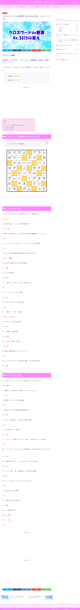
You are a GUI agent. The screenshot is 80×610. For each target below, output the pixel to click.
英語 (68, 31)
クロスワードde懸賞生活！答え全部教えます (40, 2)
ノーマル (5, 13)
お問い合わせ (57, 6)
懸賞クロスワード (67, 49)
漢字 (68, 29)
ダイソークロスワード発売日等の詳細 (68, 40)
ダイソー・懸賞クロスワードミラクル (67, 36)
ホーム (9, 6)
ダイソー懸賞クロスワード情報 (40, 6)
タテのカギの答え (9, 129)
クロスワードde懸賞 (67, 24)
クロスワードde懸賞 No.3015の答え (15, 125)
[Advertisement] (26, 102)
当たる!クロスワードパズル (67, 45)
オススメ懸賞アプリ (21, 6)
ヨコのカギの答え (9, 127)
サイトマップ (68, 6)
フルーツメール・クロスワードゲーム (67, 54)
